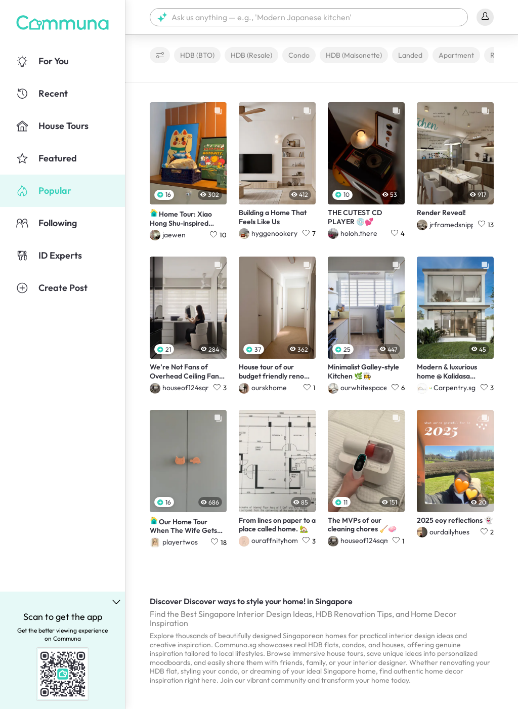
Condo (299, 55)
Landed (410, 55)
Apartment (456, 55)
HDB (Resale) (251, 55)
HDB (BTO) (197, 55)
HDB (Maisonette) (354, 55)
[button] (309, 17)
